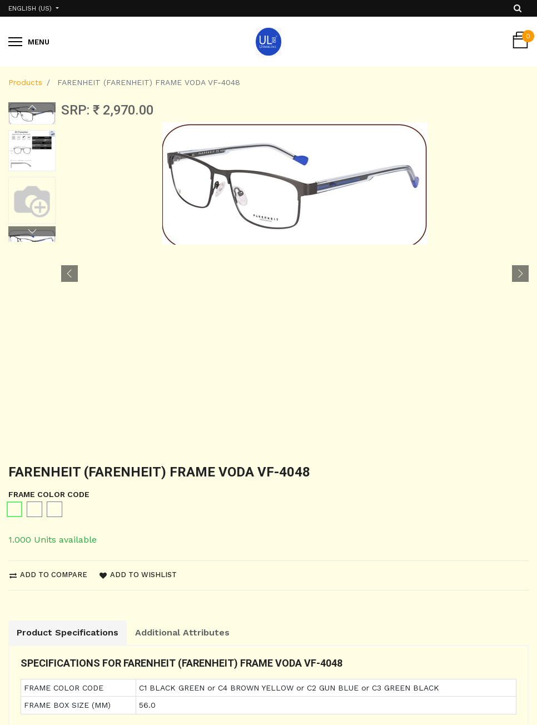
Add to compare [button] (48, 374)
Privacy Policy (34, 701)
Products (25, 82)
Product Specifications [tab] (67, 432)
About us (160, 681)
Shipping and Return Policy (61, 681)
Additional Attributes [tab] (182, 432)
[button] (69, 173)
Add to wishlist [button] (138, 374)
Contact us (164, 701)
